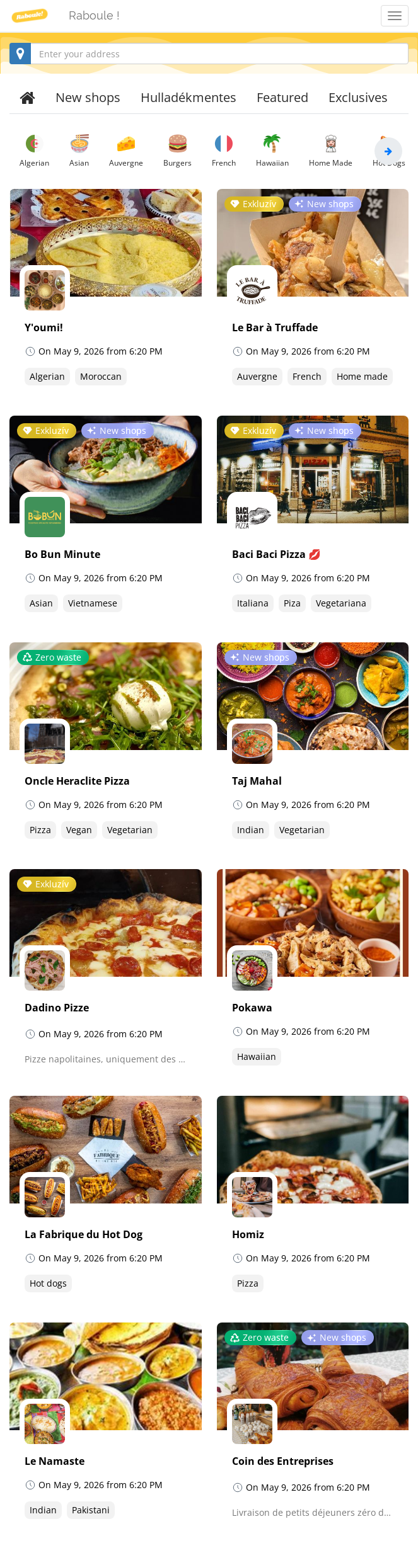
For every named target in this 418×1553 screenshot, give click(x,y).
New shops (87, 97)
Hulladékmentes (188, 97)
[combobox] (209, 53)
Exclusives (358, 97)
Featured (282, 97)
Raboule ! (94, 15)
